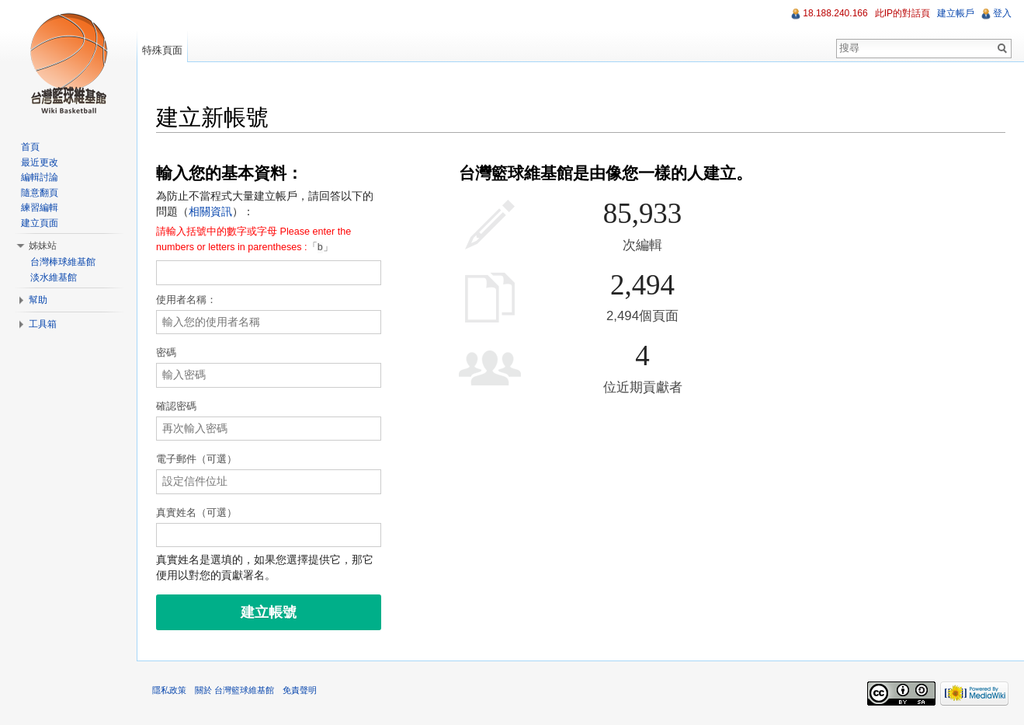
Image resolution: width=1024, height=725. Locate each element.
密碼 (166, 352)
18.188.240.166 (835, 13)
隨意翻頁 (39, 192)
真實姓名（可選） (196, 512)
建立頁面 (39, 223)
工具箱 (43, 324)
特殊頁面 (162, 50)
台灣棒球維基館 (62, 261)
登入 (1002, 13)
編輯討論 (39, 177)
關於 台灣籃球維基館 (234, 690)
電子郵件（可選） (196, 459)
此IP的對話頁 (902, 13)
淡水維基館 (53, 277)
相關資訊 (210, 211)
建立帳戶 (955, 13)
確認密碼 (176, 406)
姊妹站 (43, 245)
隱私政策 (169, 690)
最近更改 (39, 162)
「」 (253, 240)
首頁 (30, 146)
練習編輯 (39, 207)
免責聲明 (300, 690)
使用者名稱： (186, 300)
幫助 (38, 300)
